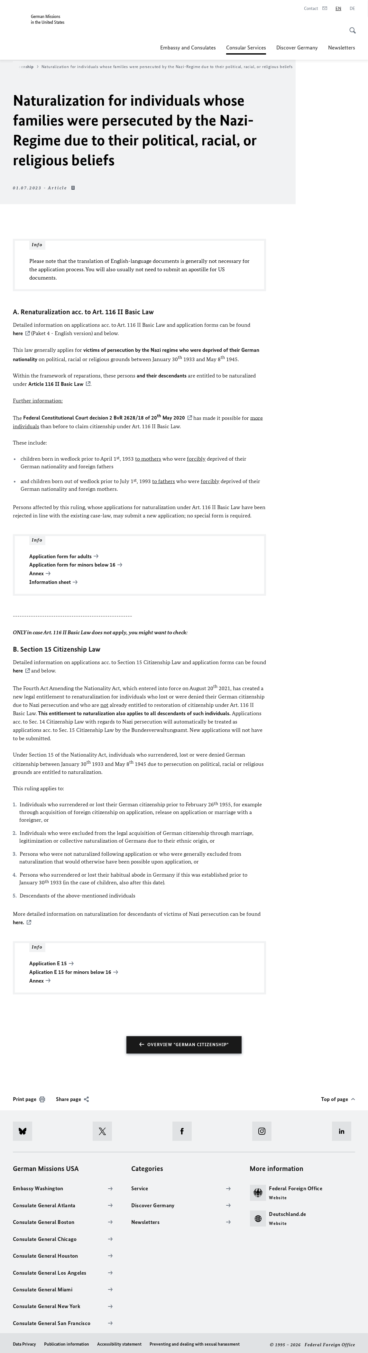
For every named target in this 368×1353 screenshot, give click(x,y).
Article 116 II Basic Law (55, 383)
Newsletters (341, 47)
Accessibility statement (119, 1341)
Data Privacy (24, 1341)
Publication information (66, 1341)
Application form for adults (60, 555)
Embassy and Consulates (188, 47)
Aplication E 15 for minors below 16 (70, 969)
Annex (36, 572)
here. (18, 920)
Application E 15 (48, 961)
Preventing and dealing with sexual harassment (195, 1341)
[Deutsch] (352, 8)
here (18, 333)
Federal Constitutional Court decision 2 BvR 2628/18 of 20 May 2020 (104, 417)
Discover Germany (297, 47)
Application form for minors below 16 (72, 563)
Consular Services (246, 47)
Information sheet (50, 580)
